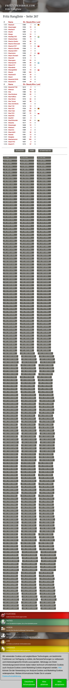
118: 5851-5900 (10, 273)
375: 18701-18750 (47, 525)
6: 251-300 (42, 160)
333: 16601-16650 (46, 483)
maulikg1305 (12, 36)
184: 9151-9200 (10, 338)
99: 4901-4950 (44, 252)
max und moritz (13, 104)
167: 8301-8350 (27, 320)
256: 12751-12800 (10, 409)
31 (30, 113)
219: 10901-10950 (47, 371)
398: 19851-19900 (29, 549)
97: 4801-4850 (10, 252)
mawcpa (11, 89)
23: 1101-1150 (26, 178)
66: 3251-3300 (43, 219)
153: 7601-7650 (44, 305)
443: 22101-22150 (29, 593)
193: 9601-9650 (10, 347)
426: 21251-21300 (46, 575)
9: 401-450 (42, 163)
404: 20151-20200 (29, 555)
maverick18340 (13, 79)
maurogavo (12, 60)
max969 (11, 118)
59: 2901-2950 (26, 213)
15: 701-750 (42, 169)
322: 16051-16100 (10, 474)
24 (30, 65)
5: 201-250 (25, 160)
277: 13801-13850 (11, 430)
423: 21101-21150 (46, 572)
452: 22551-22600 (29, 602)
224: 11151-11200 (27, 377)
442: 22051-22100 (11, 593)
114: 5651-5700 (44, 267)
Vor (32, 150)
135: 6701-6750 (44, 288)
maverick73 (12, 82)
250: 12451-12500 (11, 403)
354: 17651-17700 (46, 504)
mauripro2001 (12, 51)
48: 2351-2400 (44, 202)
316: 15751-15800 (10, 469)
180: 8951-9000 (44, 332)
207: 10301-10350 (47, 359)
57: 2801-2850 (44, 211)
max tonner (12, 101)
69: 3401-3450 (44, 222)
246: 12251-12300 (46, 397)
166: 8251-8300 (10, 320)
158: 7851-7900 (27, 311)
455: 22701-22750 (29, 605)
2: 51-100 (25, 157)
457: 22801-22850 (11, 608)
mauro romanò (13, 55)
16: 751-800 (9, 172)
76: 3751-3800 (9, 231)
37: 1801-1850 (9, 193)
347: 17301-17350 (28, 498)
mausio (10, 72)
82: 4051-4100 (10, 237)
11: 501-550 (25, 166)
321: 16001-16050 (46, 471)
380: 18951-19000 (29, 531)
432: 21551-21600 (47, 581)
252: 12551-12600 (46, 403)
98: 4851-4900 (27, 252)
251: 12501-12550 (28, 403)
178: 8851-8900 (10, 332)
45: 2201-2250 (43, 199)
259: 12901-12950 (10, 412)
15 (30, 70)
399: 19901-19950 (47, 549)
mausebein (11, 67)
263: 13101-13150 (28, 415)
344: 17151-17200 (28, 495)
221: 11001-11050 (28, 374)
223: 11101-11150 (10, 377)
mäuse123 (11, 65)
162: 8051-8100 (44, 314)
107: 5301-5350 (27, 261)
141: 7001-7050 (44, 294)
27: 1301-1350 (43, 181)
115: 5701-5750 (10, 270)
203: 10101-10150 (28, 356)
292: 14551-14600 (11, 445)
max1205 (11, 108)
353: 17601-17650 (28, 504)
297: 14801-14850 (47, 448)
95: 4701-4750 (27, 249)
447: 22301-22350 (48, 596)
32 (30, 132)
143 (30, 72)
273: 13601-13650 (46, 424)
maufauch (11, 29)
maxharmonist (12, 139)
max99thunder (13, 120)
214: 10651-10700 (10, 368)
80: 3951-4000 (27, 234)
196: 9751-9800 (10, 350)
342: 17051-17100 (47, 492)
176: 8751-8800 (27, 329)
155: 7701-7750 (27, 308)
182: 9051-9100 (27, 335)
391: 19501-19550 (10, 543)
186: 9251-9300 (44, 338)
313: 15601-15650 (10, 466)
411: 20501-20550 (48, 560)
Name (10, 22)
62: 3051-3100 (26, 216)
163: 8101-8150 (10, 317)
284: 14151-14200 (28, 436)
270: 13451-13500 (47, 421)
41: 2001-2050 (26, 196)
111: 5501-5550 (43, 264)
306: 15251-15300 (46, 457)
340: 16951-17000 (11, 492)
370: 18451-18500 (11, 522)
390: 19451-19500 (47, 540)
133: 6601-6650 (10, 288)
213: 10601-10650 (46, 365)
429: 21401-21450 (47, 578)
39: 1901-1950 (43, 193)
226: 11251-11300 (10, 380)
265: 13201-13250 (10, 418)
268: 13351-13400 (11, 421)
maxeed (10, 134)
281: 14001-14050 (29, 433)
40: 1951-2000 (9, 196)
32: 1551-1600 (26, 187)
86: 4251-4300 (27, 240)
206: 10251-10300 (29, 359)
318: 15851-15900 (46, 469)
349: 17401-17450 (10, 501)
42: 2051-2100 (43, 196)
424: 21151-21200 (10, 575)
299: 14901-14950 (29, 451)
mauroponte (12, 63)
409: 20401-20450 (11, 560)
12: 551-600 (42, 166)
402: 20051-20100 (48, 552)
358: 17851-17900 (11, 510)
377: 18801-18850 (29, 528)
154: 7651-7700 (10, 308)
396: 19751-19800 (46, 546)
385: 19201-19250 (10, 537)
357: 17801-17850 (47, 507)
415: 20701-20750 (11, 566)
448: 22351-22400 (11, 599)
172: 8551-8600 (10, 326)
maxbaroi (11, 127)
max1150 (11, 106)
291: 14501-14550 (47, 442)
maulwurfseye (12, 39)
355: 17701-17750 (10, 507)
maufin (10, 32)
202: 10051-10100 (11, 356)
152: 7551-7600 (27, 305)
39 (30, 82)
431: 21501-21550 (28, 581)
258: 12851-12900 (47, 409)
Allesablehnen (44, 683)
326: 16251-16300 (28, 477)
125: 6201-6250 (27, 279)
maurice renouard (14, 44)
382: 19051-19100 (10, 534)
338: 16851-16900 (29, 489)
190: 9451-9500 (10, 344)
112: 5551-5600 (10, 267)
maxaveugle (12, 125)
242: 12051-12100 (28, 394)
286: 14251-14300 (11, 439)
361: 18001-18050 (11, 513)
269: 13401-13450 (29, 421)
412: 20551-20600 (11, 563)
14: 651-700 (26, 169)
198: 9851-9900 (44, 350)
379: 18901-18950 (11, 531)
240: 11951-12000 (46, 391)
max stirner (12, 99)
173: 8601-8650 (27, 326)
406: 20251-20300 (11, 557)
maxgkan (11, 137)
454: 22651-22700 (11, 605)
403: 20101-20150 (11, 555)
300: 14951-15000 (47, 451)
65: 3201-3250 (26, 219)
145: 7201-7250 (10, 299)
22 (30, 94)
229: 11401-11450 (10, 383)
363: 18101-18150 (46, 513)
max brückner (12, 94)
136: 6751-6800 (10, 291)
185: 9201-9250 (27, 338)
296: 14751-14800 (29, 448)
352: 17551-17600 (10, 504)
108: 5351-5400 (44, 261)
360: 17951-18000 (47, 510)
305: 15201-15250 (28, 457)
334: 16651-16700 (10, 486)
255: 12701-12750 (46, 406)
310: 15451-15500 (10, 463)
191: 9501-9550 (27, 344)
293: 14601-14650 (29, 445)
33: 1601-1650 (43, 187)
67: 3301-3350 (9, 222)
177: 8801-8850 (44, 329)
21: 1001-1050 (43, 175)
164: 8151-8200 (27, 317)
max (9, 92)
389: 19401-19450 (29, 540)
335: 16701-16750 (28, 486)
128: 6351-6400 (27, 282)
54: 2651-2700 (43, 208)
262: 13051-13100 (10, 415)
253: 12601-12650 (10, 406)
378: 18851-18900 (47, 528)
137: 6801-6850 (27, 291)
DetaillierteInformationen (29, 683)
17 (30, 44)
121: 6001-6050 (10, 276)
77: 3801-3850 (27, 231)
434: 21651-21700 (29, 584)
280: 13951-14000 (11, 433)
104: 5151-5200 (27, 258)
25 (30, 60)
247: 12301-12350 (10, 400)
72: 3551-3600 (43, 225)
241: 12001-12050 (10, 394)
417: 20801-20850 (48, 566)
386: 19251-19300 (28, 537)
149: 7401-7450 (27, 302)
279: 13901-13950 (47, 430)
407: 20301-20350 (29, 557)
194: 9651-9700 (27, 347)
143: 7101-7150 (27, 297)
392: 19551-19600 (28, 543)
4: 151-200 (8, 160)
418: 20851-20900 (11, 569)
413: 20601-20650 (29, 563)
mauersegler (12, 27)
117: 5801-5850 (44, 270)
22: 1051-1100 (9, 178)
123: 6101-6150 (43, 276)
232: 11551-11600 (10, 385)
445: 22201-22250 (11, 596)
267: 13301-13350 (46, 418)
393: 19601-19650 (46, 543)
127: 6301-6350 (10, 282)
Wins (34, 22)
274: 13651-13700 (10, 427)
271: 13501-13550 (10, 424)
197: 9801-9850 (27, 350)
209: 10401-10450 (29, 362)
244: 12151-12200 (10, 397)
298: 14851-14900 (11, 451)
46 (30, 41)
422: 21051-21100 (28, 572)
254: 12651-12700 (28, 406)
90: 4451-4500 (44, 243)
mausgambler (12, 70)
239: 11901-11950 (28, 391)
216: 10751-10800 (46, 368)
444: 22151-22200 (47, 593)
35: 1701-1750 (26, 190)
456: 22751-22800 (48, 605)
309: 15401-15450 (47, 460)
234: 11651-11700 (45, 385)
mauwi (10, 77)
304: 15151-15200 (10, 457)
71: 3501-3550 (26, 225)
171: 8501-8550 (44, 323)
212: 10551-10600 (28, 365)
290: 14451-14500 (29, 442)
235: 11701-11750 (10, 388)
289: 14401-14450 (11, 442)
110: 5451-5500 (27, 264)
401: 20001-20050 (29, 552)
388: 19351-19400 (11, 540)
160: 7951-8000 (10, 314)
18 (30, 74)
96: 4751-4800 (44, 249)
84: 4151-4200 (44, 237)
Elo (24, 22)
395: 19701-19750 (28, 546)
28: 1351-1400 (9, 184)
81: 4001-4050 (44, 234)
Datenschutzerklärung (11, 676)
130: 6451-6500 (10, 285)
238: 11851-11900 (10, 391)
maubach (11, 25)
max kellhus (12, 97)
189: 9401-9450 (44, 341)
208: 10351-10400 (11, 362)
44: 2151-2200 (26, 199)
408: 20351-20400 (48, 557)
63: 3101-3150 (43, 216)
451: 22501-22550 (11, 602)
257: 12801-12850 (29, 409)
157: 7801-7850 (10, 311)
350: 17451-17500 (28, 501)
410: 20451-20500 (30, 560)
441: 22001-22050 (47, 590)
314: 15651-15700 (28, 466)
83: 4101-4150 (26, 237)
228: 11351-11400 (45, 380)
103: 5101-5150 (10, 258)
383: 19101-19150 (28, 534)
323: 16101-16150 (28, 474)
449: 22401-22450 (29, 599)
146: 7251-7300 (27, 299)
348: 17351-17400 (47, 498)
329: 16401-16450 (29, 480)
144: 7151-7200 (44, 297)
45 (30, 63)
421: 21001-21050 (10, 572)
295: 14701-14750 (11, 448)
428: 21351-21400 (29, 578)
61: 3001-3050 (9, 216)
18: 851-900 (43, 172)
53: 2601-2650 (26, 208)
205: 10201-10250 (11, 359)
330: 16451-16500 (47, 480)
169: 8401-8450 (10, 323)
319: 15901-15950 (10, 471)
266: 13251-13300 (28, 418)
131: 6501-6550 (27, 285)
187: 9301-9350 (10, 341)
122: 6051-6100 (27, 276)
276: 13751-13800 (46, 427)
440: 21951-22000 (29, 590)
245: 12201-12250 (28, 397)
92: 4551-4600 (27, 246)
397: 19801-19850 (11, 549)
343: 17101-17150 (10, 495)
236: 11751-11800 (27, 388)
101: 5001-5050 (27, 255)
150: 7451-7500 (44, 302)
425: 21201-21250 (28, 575)
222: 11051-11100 (45, 374)
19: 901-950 (8, 175)
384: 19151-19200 (46, 534)
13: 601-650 (8, 169)
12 (30, 125)
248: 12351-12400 (29, 400)
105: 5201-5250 (44, 258)
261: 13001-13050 (46, 412)
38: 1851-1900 (26, 193)
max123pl (11, 111)
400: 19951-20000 (11, 552)
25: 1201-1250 (9, 181)
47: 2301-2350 (26, 202)
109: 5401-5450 (10, 264)
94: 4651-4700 (10, 249)
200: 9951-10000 (27, 353)
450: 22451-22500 (48, 599)
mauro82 (11, 58)
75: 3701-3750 (43, 228)
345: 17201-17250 (46, 495)
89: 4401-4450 (27, 243)
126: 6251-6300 (44, 279)
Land (38, 22)
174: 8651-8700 (44, 326)
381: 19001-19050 (47, 531)
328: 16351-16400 (11, 480)
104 (30, 139)
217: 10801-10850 (11, 371)
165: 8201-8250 (44, 317)
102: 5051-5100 (44, 255)
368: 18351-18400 (29, 519)
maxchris (11, 130)
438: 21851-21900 (47, 587)
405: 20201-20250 (48, 555)
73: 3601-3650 (9, 228)
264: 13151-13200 (45, 415)
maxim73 (11, 144)
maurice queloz (13, 41)
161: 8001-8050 (27, 314)
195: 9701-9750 (44, 347)
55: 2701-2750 (9, 211)
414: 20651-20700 (48, 563)
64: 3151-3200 (9, 219)
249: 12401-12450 (47, 400)
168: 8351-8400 (44, 320)
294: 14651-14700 (47, 445)
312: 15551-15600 (45, 463)
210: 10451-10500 (48, 362)
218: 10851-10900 (29, 371)
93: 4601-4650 (44, 246)
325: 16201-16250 (10, 477)
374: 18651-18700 (29, 525)
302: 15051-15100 (28, 454)
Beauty (29, 22)
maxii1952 (11, 142)
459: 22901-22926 (48, 608)
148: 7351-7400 (10, 302)
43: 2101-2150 (9, 199)
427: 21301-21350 (10, 578)
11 (30, 123)
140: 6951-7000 (27, 294)
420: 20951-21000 (48, 569)
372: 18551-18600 (47, 522)
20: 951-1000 (26, 175)
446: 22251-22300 (29, 596)
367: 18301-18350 (11, 519)
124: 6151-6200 (10, 279)
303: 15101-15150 (46, 454)
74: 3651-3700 (26, 228)
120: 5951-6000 (44, 273)
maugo (10, 34)
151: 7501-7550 (10, 305)
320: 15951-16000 (28, 471)
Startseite (45, 150)
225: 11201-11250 (44, 377)
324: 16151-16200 (45, 474)
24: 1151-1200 (43, 178)
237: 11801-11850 (45, 388)
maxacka (11, 123)
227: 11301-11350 (27, 380)
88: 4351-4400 (10, 243)
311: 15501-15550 (28, 463)
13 (30, 34)
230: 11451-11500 (28, 383)
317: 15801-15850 (28, 469)
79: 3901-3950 (9, 234)
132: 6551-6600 (44, 285)
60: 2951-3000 (44, 213)
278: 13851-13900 (29, 430)
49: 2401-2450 (10, 205)
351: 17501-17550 (46, 501)
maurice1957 (12, 46)
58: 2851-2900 (10, 213)
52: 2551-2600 (9, 208)
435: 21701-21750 (47, 584)
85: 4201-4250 (10, 240)
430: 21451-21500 (11, 581)
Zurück (20, 150)
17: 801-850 (26, 172)
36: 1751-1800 (43, 190)
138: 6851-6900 (44, 291)
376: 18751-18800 (11, 528)
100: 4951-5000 (10, 255)
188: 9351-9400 (27, 341)
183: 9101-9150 (44, 335)
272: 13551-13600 (28, 424)
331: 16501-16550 (10, 483)
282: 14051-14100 (47, 433)
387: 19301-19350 (47, 537)
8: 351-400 (25, 163)
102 (30, 111)
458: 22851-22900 (29, 608)
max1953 (11, 113)
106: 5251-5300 (10, 261)
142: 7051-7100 (10, 297)
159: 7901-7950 (44, 311)
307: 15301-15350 (10, 460)
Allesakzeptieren (59, 683)
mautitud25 (12, 74)
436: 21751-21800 (11, 587)
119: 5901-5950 (27, 273)
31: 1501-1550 (9, 187)
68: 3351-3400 (27, 222)
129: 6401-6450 (44, 282)
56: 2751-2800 (26, 211)
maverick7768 (12, 87)
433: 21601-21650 (10, 584)
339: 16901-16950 (47, 489)
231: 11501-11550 (45, 383)
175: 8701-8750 (10, 329)
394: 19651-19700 (10, 546)
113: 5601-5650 (27, 267)
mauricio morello (13, 48)
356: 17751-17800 (28, 507)
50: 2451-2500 (27, 205)
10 (30, 77)
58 (30, 101)
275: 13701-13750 (28, 427)
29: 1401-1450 (26, 184)
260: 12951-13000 (28, 412)
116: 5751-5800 (27, 270)
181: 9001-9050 (10, 335)
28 (30, 36)
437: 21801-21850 (29, 587)
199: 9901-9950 (10, 353)
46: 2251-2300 (9, 202)
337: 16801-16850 (11, 489)
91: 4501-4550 (9, 246)
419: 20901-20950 (29, 569)
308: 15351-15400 (29, 460)
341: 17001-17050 (29, 492)
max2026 (11, 115)
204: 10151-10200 (47, 356)
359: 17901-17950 (28, 510)
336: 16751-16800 (46, 486)
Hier (60, 668)
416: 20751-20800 (29, 566)
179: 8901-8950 (27, 332)
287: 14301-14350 (29, 439)
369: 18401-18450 (47, 519)
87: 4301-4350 (44, 240)
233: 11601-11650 (27, 385)
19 (30, 27)
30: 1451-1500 (43, 184)
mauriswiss (12, 53)
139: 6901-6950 (10, 294)
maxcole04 (11, 132)
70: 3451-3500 (10, 225)
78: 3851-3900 (44, 231)
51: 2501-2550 (43, 205)
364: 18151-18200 (10, 516)
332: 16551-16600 (28, 483)
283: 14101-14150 (10, 436)
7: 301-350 (8, 163)
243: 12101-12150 (46, 394)
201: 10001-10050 (45, 353)
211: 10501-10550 (10, 365)
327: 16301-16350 (46, 477)
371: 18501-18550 (29, 522)
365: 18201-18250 (29, 516)
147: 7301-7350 (44, 299)
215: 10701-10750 (28, 368)
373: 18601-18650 (11, 525)
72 (30, 55)
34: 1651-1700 (9, 190)
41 (30, 120)
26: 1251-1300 (26, 181)
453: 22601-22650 (47, 602)
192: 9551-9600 (44, 344)
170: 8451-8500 (27, 323)
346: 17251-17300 (10, 498)
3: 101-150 (42, 157)
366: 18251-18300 (47, 516)
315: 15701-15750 (46, 466)
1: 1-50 (7, 157)
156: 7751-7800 (44, 308)
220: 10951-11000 (10, 374)
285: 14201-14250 (47, 436)
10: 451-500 (9, 166)
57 (30, 144)
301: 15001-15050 (10, 454)
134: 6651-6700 (27, 288)
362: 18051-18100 (29, 513)
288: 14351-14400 (47, 439)
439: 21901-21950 (10, 590)
